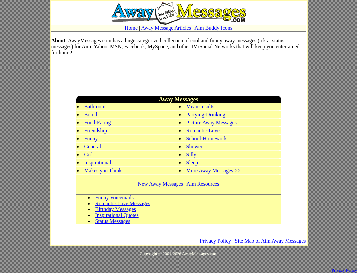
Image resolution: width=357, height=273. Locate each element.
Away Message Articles (166, 28)
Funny (91, 138)
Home (131, 28)
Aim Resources (202, 184)
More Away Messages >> (213, 170)
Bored (90, 114)
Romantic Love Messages (122, 203)
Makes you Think (103, 170)
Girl (88, 154)
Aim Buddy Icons (213, 28)
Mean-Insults (200, 106)
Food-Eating (97, 122)
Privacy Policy (215, 241)
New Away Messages (160, 184)
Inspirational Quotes (117, 215)
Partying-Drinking (205, 114)
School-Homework (206, 138)
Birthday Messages (115, 209)
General (92, 146)
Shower (194, 146)
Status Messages (112, 221)
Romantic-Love (203, 130)
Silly (191, 154)
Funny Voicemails (114, 197)
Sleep (192, 162)
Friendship (95, 130)
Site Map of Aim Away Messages (270, 241)
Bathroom (95, 106)
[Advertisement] (178, 76)
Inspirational (97, 162)
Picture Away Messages (211, 122)
